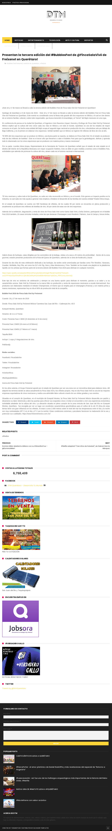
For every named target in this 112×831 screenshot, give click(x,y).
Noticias (19, 40)
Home (7, 40)
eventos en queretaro (31, 63)
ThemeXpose (16, 828)
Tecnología (54, 40)
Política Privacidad (21, 3)
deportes (88, 40)
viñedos (43, 63)
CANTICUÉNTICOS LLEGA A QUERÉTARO (33, 756)
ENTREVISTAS (10, 46)
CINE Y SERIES (27, 46)
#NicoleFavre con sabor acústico (31, 800)
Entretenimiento (36, 40)
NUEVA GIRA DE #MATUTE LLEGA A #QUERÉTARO (37, 789)
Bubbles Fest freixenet (15, 63)
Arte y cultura (72, 40)
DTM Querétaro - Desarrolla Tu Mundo (25, 485)
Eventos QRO (43, 46)
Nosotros (6, 3)
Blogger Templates (41, 828)
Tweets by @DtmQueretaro (14, 688)
